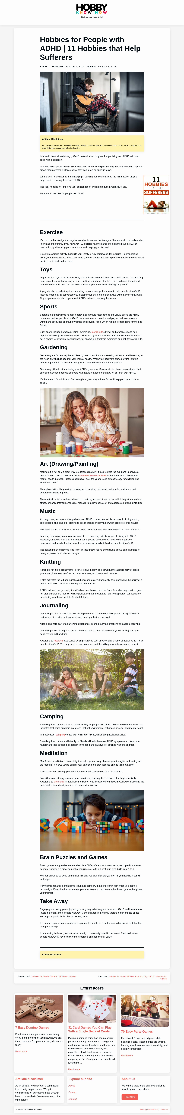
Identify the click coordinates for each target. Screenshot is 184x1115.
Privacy (143, 1109)
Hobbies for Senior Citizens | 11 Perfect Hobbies (54, 976)
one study (59, 781)
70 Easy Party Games (137, 1031)
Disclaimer (164, 1109)
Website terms (152, 1109)
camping (60, 734)
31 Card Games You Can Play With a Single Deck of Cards (90, 1029)
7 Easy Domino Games (32, 1027)
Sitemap (72, 1099)
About (71, 1085)
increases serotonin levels (92, 475)
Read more (21, 1051)
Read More (130, 1097)
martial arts (97, 332)
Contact (72, 1092)
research (58, 640)
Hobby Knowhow (35, 1109)
